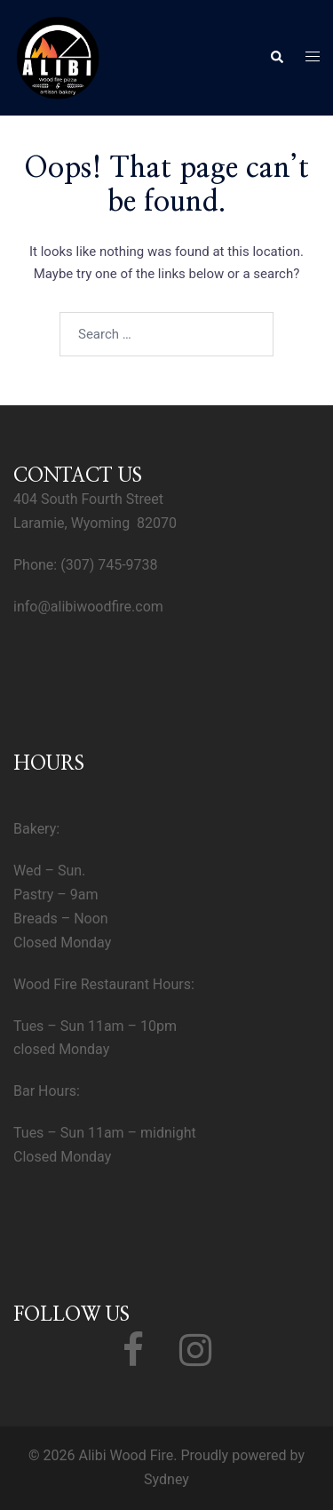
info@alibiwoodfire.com (88, 606)
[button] (276, 58)
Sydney (166, 1479)
